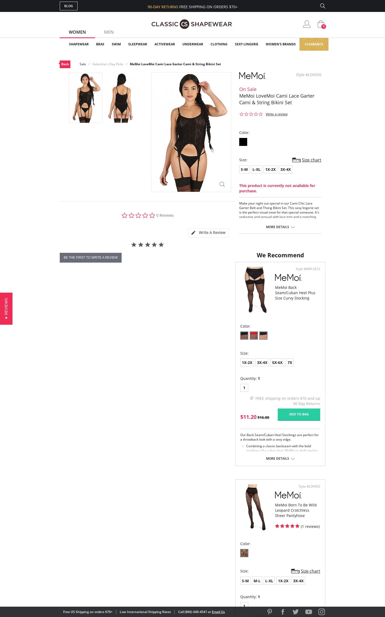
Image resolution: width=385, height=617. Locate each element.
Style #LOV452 (307, 287)
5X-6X (102, 380)
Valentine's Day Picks (107, 64)
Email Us (218, 612)
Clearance (314, 44)
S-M (244, 169)
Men (109, 32)
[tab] (208, 233)
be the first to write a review (91, 257)
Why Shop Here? (234, 521)
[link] (275, 582)
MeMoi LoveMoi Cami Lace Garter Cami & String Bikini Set (175, 64)
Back (65, 64)
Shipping (157, 546)
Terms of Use (101, 593)
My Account (161, 529)
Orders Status (164, 538)
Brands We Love (235, 538)
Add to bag (163, 432)
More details (277, 227)
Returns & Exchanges (170, 555)
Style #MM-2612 (172, 287)
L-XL (256, 169)
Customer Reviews (237, 529)
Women (77, 32)
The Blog (228, 546)
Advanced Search (166, 521)
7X (114, 380)
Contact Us (161, 564)
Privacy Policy (233, 555)
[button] (6, 308)
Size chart (311, 160)
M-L (215, 381)
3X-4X (285, 169)
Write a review (277, 114)
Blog (68, 6)
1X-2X (270, 169)
